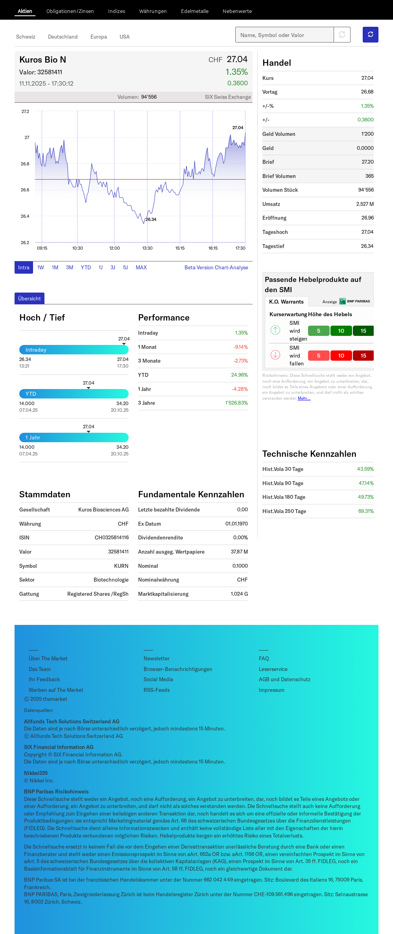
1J (101, 267)
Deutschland (63, 36)
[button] (370, 35)
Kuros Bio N (42, 59)
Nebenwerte (237, 11)
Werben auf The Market (56, 690)
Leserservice (273, 669)
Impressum (271, 690)
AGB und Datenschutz (284, 679)
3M (69, 267)
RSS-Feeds (157, 690)
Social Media (158, 679)
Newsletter (157, 658)
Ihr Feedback (44, 679)
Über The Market (48, 658)
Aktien (25, 11)
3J (113, 267)
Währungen (153, 11)
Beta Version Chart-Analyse (216, 267)
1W (40, 267)
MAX (141, 267)
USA (125, 36)
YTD (86, 267)
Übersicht (29, 298)
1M (55, 267)
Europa (98, 36)
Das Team (40, 669)
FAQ (264, 658)
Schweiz (25, 36)
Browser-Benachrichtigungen (178, 669)
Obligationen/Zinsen (70, 11)
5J (125, 267)
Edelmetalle (194, 11)
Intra (24, 267)
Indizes (116, 11)
